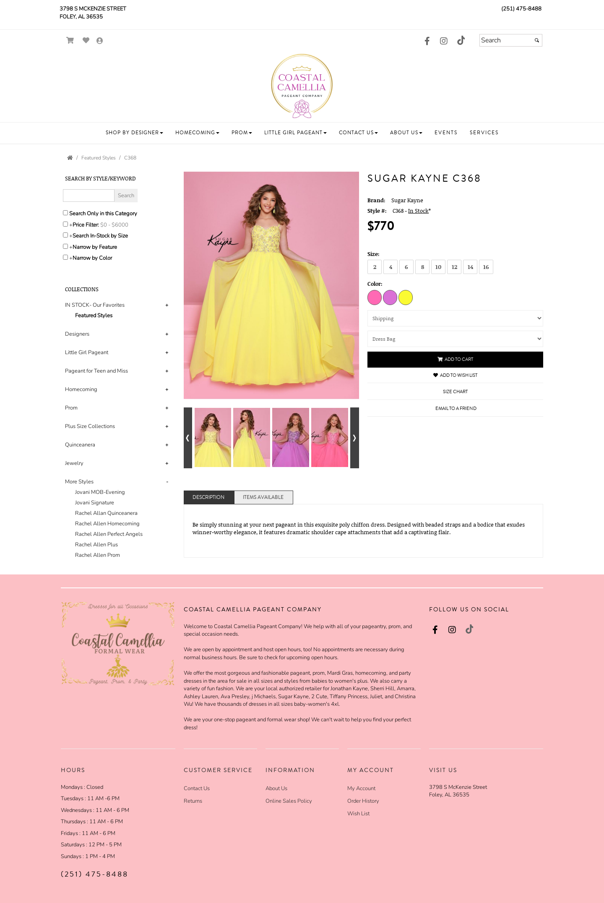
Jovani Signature (94, 502)
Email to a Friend (455, 408)
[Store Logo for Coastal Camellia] (302, 85)
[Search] (510, 40)
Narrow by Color (92, 258)
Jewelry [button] (74, 463)
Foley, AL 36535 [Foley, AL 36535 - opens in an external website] (81, 17)
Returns (193, 801)
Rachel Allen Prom (97, 555)
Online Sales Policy (289, 801)
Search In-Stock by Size (100, 236)
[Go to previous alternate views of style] (188, 437)
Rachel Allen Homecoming (107, 523)
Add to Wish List (455, 375)
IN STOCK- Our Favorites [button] (95, 305)
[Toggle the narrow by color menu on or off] (65, 257)
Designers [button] (77, 334)
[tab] (118, 310)
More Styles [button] (79, 481)
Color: (375, 283)
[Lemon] (405, 297)
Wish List (358, 813)
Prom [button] (71, 408)
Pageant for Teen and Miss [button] (96, 371)
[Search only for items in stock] (65, 234)
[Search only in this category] (65, 212)
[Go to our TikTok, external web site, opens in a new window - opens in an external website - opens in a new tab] (460, 40)
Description (208, 497)
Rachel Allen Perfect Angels (109, 534)
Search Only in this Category (103, 213)
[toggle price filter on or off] (65, 224)
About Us (276, 788)
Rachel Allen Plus (96, 544)
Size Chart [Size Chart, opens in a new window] (455, 392)
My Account (361, 788)
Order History (363, 801)
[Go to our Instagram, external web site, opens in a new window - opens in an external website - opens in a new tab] (443, 41)
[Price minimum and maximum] (117, 225)
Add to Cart (455, 359)
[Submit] (537, 40)
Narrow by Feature (95, 247)
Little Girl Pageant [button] (86, 352)
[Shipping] (455, 318)
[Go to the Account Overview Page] (100, 41)
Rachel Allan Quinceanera (106, 513)
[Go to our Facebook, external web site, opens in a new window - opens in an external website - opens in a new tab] (427, 41)
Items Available (263, 497)
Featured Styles (93, 315)
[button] (134, 133)
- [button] (167, 481)
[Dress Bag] (455, 339)
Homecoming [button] (81, 389)
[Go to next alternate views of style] (354, 437)
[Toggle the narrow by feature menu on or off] (65, 246)
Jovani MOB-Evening (100, 492)
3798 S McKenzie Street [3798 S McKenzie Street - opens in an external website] (93, 9)
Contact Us (197, 788)
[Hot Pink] (374, 297)
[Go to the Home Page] (70, 157)
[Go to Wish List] (86, 40)
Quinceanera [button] (80, 445)
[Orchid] (390, 297)
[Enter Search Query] (89, 195)
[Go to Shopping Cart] (70, 40)
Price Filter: (86, 225)
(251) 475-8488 (521, 9)
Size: (373, 254)
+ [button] (166, 305)
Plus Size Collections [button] (90, 426)
